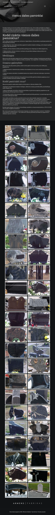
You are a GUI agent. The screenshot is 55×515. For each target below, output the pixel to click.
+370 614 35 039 (16, 2)
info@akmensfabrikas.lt (27, 2)
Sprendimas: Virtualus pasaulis (38, 511)
